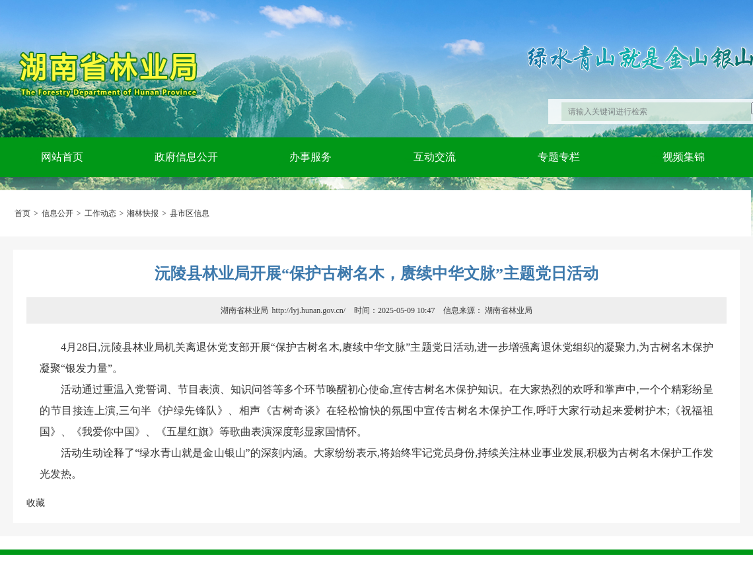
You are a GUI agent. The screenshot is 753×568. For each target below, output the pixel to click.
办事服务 (310, 156)
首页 (22, 213)
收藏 (35, 503)
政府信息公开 (186, 156)
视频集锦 (684, 156)
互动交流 (434, 156)
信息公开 (57, 213)
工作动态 (100, 213)
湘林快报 (143, 213)
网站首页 (62, 156)
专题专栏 (559, 156)
